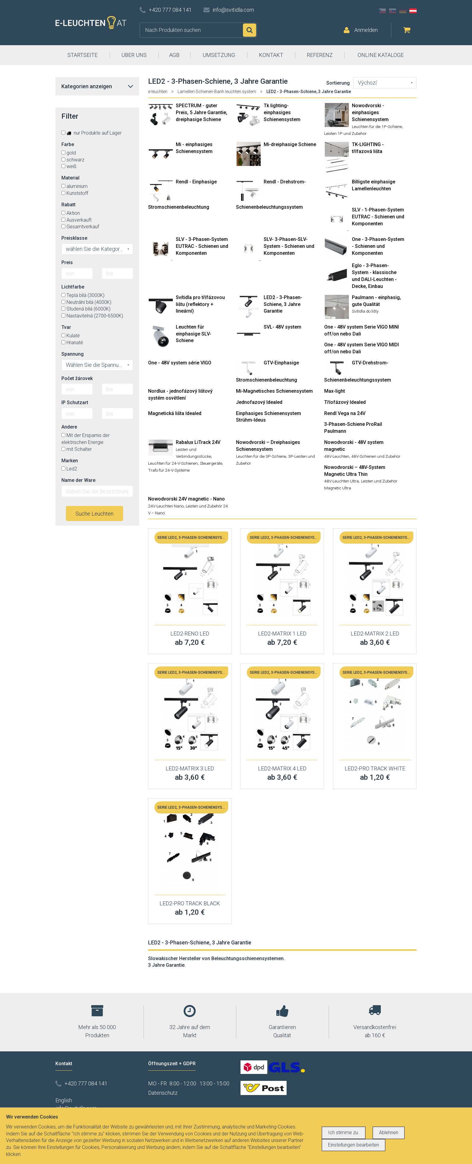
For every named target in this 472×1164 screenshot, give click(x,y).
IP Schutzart (74, 402)
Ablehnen (388, 1132)
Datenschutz (163, 1093)
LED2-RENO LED (189, 633)
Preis (67, 262)
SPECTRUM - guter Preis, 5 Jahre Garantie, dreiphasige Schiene (201, 112)
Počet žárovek (77, 378)
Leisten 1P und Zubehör (345, 133)
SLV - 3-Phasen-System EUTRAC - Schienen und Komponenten (202, 246)
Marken (69, 460)
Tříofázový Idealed (345, 402)
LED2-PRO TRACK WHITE (375, 768)
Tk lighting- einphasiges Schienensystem (282, 112)
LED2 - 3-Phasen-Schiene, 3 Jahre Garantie (283, 304)
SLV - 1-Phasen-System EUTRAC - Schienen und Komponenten (378, 216)
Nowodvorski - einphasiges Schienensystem (370, 112)
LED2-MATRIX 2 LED (375, 633)
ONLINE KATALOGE (381, 55)
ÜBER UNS (134, 55)
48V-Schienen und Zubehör (375, 456)
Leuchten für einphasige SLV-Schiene (193, 334)
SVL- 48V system (282, 327)
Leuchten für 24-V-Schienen (173, 463)
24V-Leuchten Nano (166, 506)
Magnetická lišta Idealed (174, 413)
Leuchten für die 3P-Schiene (261, 456)
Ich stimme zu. (343, 1132)
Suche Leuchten (94, 513)
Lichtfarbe (72, 287)
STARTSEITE (82, 55)
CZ (382, 10)
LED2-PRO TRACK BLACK (190, 903)
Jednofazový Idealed (259, 402)
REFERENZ (320, 55)
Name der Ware (78, 480)
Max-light (334, 391)
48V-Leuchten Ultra (341, 481)
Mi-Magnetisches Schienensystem (274, 391)
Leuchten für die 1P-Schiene (377, 126)
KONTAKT (271, 55)
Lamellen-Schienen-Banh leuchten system (217, 91)
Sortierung (338, 83)
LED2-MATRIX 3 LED (190, 768)
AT (413, 10)
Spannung (72, 354)
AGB (174, 55)
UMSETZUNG (219, 55)
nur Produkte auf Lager (91, 133)
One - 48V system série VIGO (179, 363)
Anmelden (366, 30)
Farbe (67, 144)
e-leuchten (157, 91)
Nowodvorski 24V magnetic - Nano (186, 499)
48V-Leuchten (336, 456)
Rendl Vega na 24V (344, 413)
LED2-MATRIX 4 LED (282, 768)
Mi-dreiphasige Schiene (290, 144)
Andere (69, 427)
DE (402, 10)
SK (392, 10)
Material (70, 178)
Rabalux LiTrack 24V (198, 442)
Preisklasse (74, 238)
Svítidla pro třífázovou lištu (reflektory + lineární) (200, 304)
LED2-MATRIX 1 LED (282, 633)
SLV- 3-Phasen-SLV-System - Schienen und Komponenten (289, 246)
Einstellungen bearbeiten (353, 1145)
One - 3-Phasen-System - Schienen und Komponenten (378, 246)
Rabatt (68, 205)
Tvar (66, 327)
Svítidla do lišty (365, 311)
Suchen (249, 30)
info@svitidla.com (233, 10)
